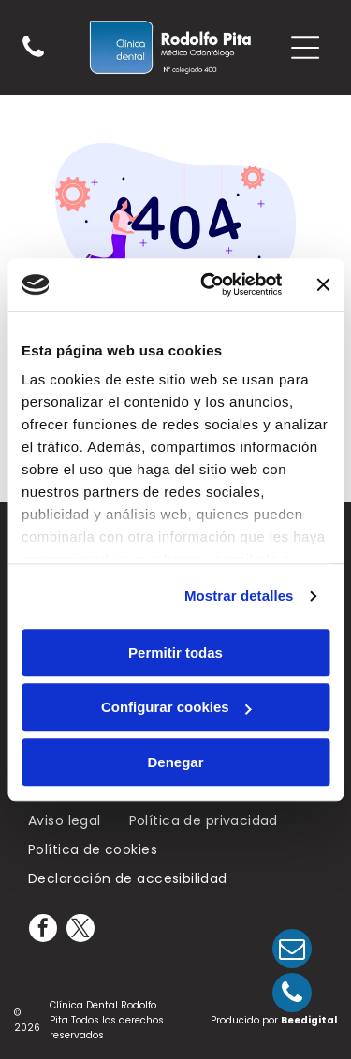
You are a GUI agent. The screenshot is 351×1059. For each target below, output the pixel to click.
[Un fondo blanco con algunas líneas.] (33, 56)
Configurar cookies (176, 707)
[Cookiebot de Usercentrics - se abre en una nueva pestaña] (209, 284)
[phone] (292, 995)
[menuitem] (64, 821)
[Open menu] (305, 48)
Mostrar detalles (239, 595)
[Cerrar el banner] (322, 284)
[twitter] (80, 930)
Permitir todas (175, 652)
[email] (292, 951)
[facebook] (43, 930)
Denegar (175, 762)
